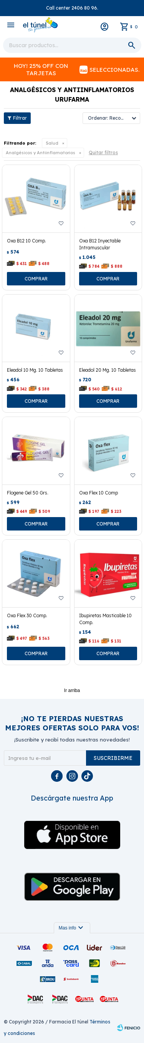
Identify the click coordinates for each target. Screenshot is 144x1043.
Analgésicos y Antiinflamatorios (40, 152)
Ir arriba (72, 690)
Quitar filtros (103, 152)
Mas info (72, 928)
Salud (52, 143)
